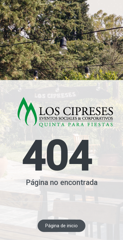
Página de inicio (61, 226)
